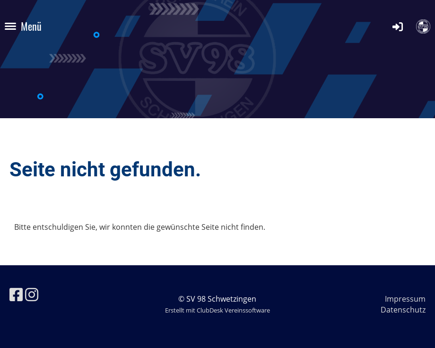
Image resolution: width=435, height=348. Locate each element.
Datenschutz (403, 309)
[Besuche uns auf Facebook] (16, 294)
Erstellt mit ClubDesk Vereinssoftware (217, 310)
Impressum (405, 299)
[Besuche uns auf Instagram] (31, 294)
